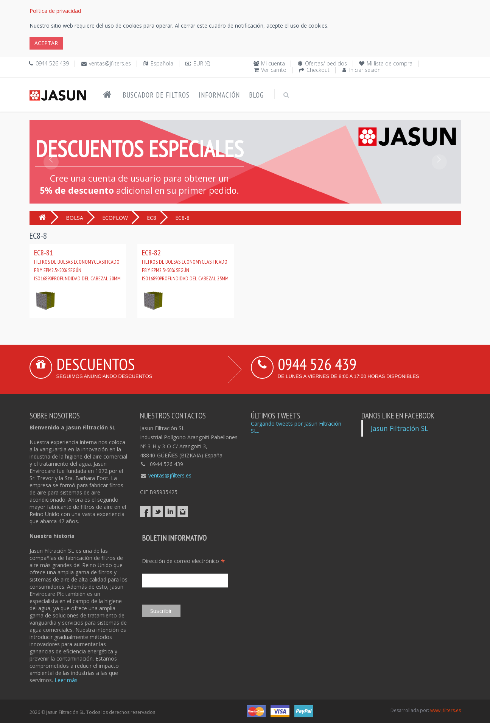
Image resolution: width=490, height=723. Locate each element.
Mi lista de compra (389, 63)
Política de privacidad (55, 10)
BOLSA (74, 217)
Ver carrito (273, 69)
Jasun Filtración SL (399, 428)
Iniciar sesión (365, 69)
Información (219, 95)
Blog (256, 95)
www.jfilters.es (445, 710)
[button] (51, 179)
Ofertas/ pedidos (326, 63)
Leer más (66, 680)
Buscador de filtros (156, 95)
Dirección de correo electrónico (183, 561)
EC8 (151, 217)
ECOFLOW (115, 217)
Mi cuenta (273, 63)
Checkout (318, 69)
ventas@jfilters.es (110, 63)
